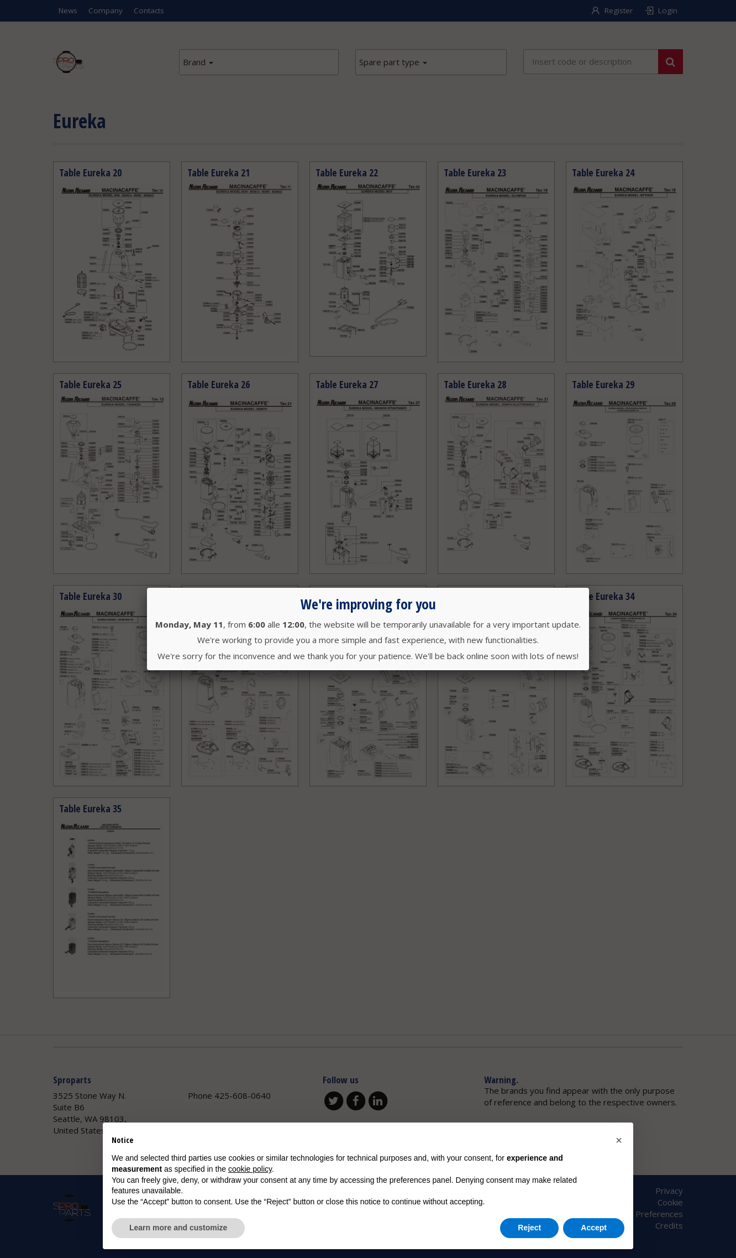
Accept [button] (594, 1227)
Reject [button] (529, 1227)
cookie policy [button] (250, 1169)
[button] (619, 1140)
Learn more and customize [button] (178, 1227)
